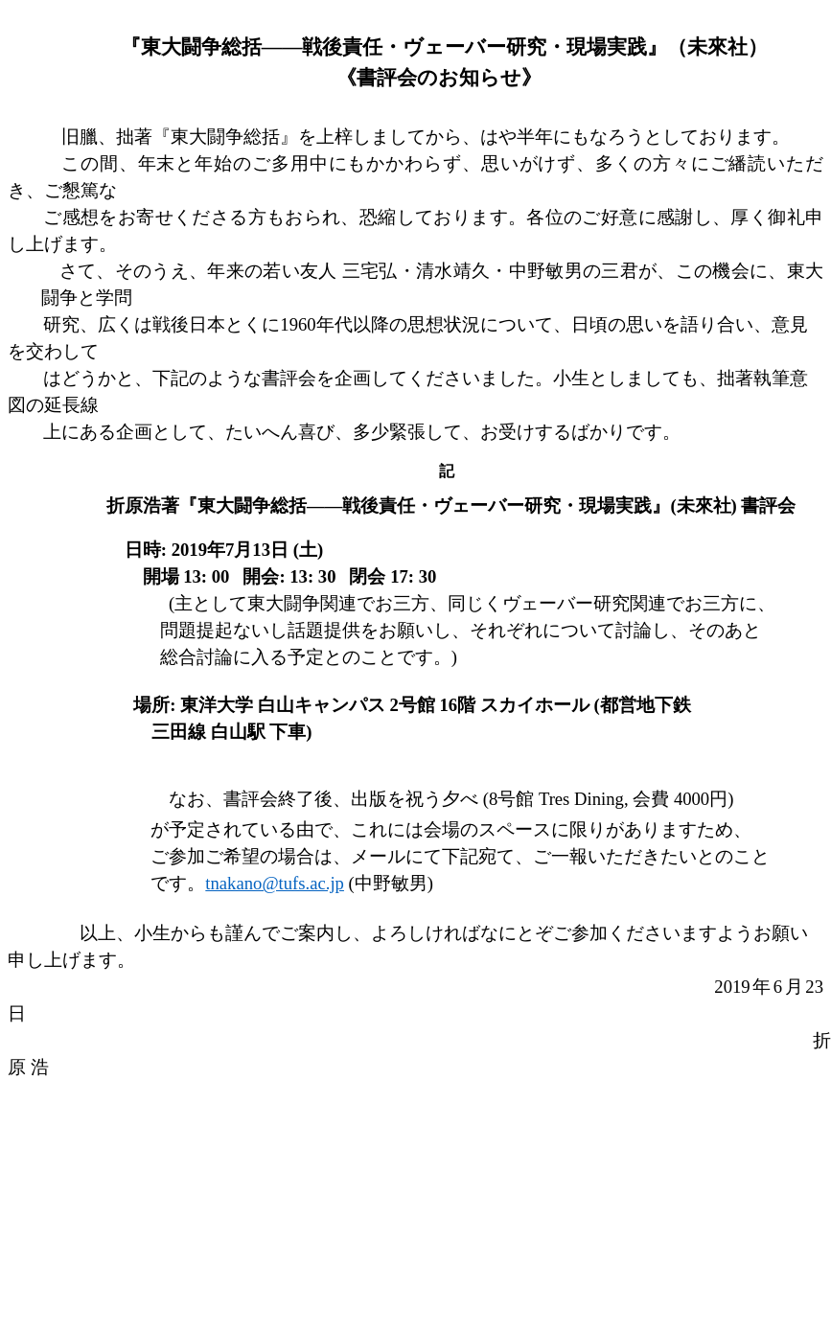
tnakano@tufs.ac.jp (274, 883)
